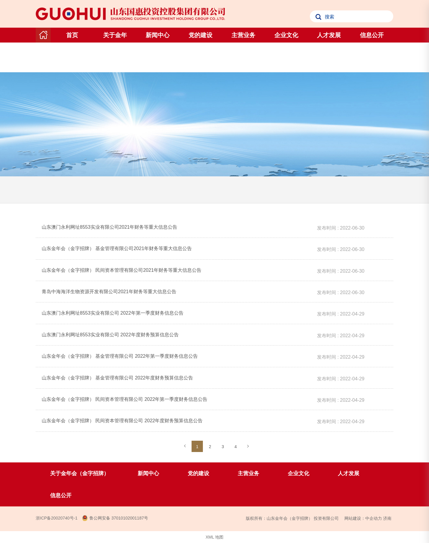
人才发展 (329, 35)
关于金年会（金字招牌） (115, 50)
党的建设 (200, 35)
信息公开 (372, 35)
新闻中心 (158, 35)
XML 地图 (214, 537)
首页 (72, 35)
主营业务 (243, 35)
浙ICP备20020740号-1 (56, 518)
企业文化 (286, 35)
